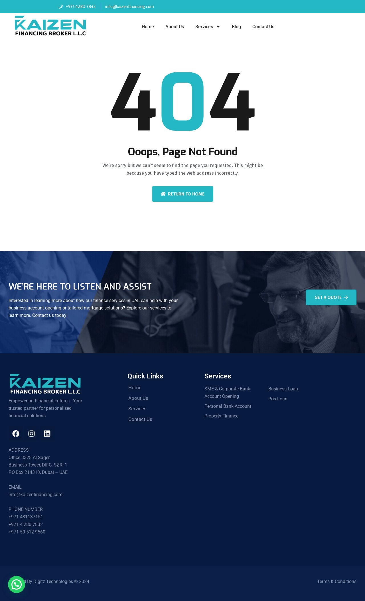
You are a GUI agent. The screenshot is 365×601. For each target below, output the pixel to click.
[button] (16, 584)
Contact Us (263, 26)
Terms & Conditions (336, 581)
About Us (174, 26)
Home (148, 26)
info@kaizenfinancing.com (129, 6)
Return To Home (182, 194)
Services (207, 27)
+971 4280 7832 (80, 6)
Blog (236, 26)
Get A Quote (331, 297)
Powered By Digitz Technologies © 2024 (49, 581)
